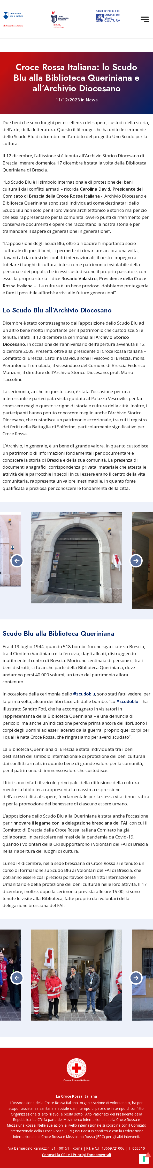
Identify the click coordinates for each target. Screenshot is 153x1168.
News (92, 100)
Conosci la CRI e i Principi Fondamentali (76, 1154)
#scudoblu (84, 694)
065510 (138, 1148)
